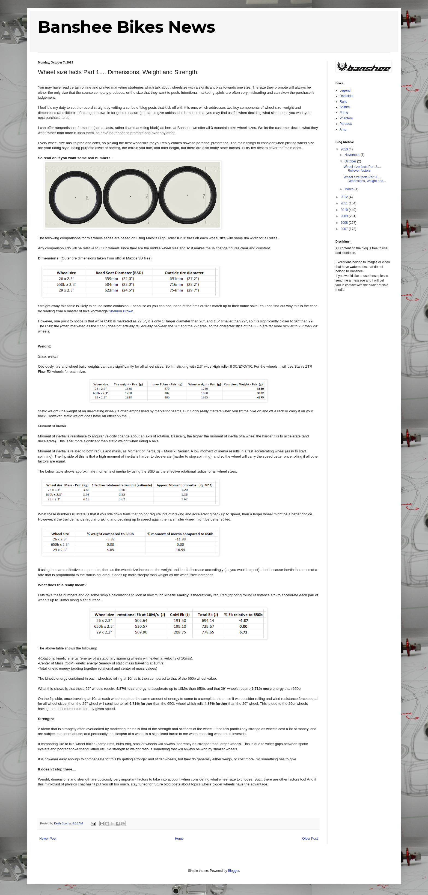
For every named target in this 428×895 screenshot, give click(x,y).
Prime (344, 112)
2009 (345, 216)
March (349, 189)
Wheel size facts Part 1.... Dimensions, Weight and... (365, 179)
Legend (345, 90)
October (350, 161)
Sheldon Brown (121, 311)
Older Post (310, 838)
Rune (343, 102)
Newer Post (47, 838)
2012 (345, 197)
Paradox (346, 124)
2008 (345, 223)
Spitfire (345, 107)
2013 (345, 149)
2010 (345, 210)
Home (179, 838)
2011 (345, 203)
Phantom (346, 118)
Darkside (346, 96)
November (352, 155)
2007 (345, 229)
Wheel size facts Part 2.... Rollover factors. (362, 169)
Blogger (233, 871)
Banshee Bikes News (126, 27)
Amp (343, 129)
